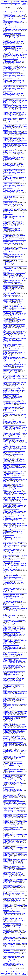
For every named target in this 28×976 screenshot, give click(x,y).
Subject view (16, 1)
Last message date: (4, 969)
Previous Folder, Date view (6, 3)
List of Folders (24, 3)
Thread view (6, 1)
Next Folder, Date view (16, 3)
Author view (24, 1)
